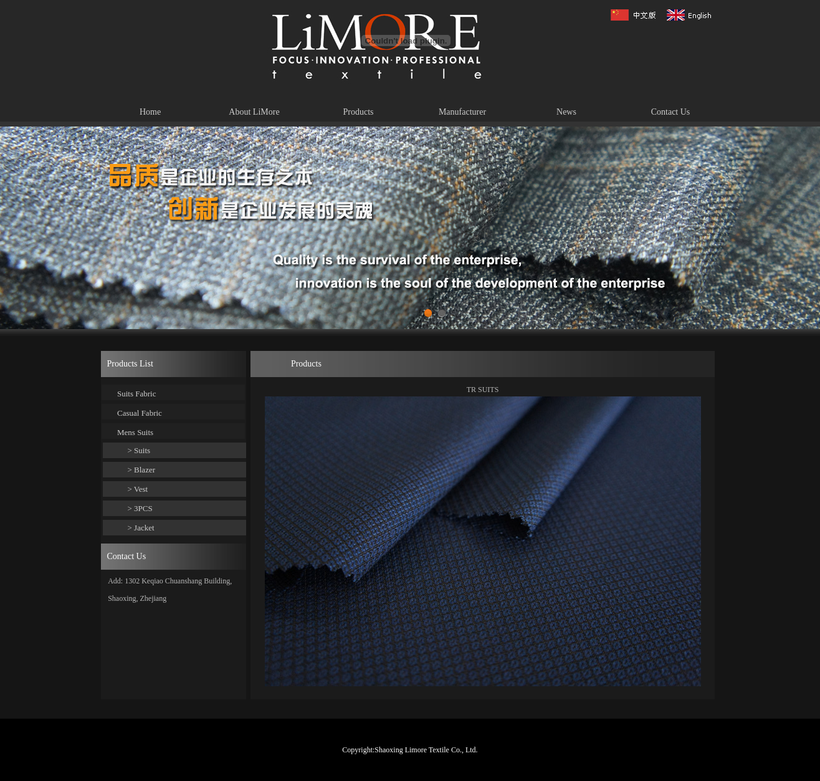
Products (358, 112)
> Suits (139, 450)
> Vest (138, 489)
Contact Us (670, 112)
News (566, 112)
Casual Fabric (139, 413)
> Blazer (142, 469)
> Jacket (141, 527)
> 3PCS (140, 508)
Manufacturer (462, 112)
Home (150, 112)
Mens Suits (135, 432)
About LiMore (254, 112)
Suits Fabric (136, 393)
